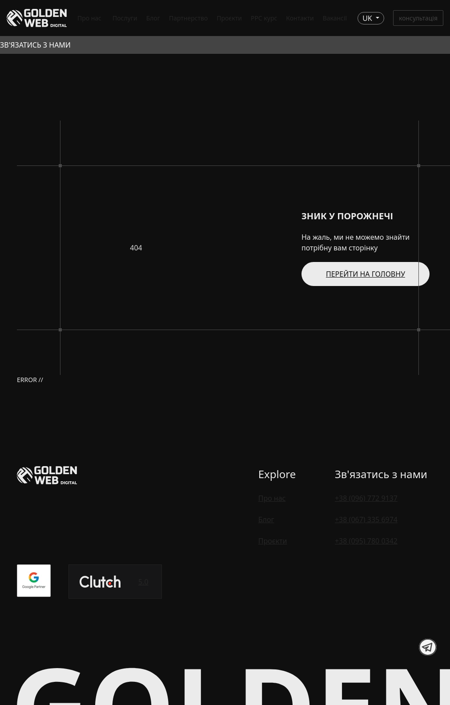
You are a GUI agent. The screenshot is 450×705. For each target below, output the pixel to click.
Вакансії (335, 18)
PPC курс (264, 18)
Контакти (299, 18)
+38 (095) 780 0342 (366, 541)
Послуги (124, 18)
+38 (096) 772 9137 (366, 498)
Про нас (89, 18)
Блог (153, 18)
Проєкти (229, 18)
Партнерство (188, 18)
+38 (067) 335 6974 (366, 519)
